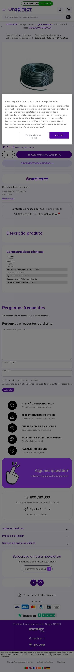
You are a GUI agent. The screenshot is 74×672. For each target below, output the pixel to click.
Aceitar (59, 135)
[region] (37, 119)
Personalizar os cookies (33, 136)
